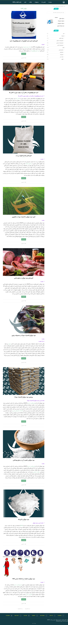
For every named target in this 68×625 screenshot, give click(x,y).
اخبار (25, 2)
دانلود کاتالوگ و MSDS (17, 2)
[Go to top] (34, 623)
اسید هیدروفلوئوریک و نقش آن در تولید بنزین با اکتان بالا (23, 93)
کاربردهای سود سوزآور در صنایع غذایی (23, 278)
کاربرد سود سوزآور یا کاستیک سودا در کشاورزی (23, 217)
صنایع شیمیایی (55, 50)
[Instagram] (43, 616)
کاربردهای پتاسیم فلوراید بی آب (24, 156)
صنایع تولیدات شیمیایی (55, 43)
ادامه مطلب (23, 53)
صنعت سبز (55, 56)
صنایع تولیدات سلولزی (55, 40)
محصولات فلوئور (61, 18)
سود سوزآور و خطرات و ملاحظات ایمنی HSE (23, 579)
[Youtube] (27, 616)
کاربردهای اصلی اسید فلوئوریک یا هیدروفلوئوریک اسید (24, 41)
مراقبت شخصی (36, 472)
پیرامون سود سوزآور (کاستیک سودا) (24, 397)
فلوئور (55, 59)
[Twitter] (52, 616)
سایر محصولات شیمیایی (60, 25)
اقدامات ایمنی (29, 594)
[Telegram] (9, 616)
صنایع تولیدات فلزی (55, 45)
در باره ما (50, 2)
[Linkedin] (35, 616)
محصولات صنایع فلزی (61, 23)
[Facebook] (61, 616)
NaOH (21, 525)
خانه (64, 6)
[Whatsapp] (18, 616)
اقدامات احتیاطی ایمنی (18, 411)
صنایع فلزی (55, 52)
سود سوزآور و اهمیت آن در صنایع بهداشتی (23, 460)
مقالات (30, 2)
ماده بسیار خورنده (27, 47)
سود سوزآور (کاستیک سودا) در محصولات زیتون (24, 336)
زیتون (9, 344)
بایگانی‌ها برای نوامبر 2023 (59, 6)
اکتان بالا (18, 98)
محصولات (37, 2)
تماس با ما (44, 2)
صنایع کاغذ (55, 54)
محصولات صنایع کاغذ (61, 21)
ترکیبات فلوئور (55, 38)
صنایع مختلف (29, 164)
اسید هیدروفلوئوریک (35, 51)
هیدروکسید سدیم (31, 403)
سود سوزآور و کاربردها (23, 520)
